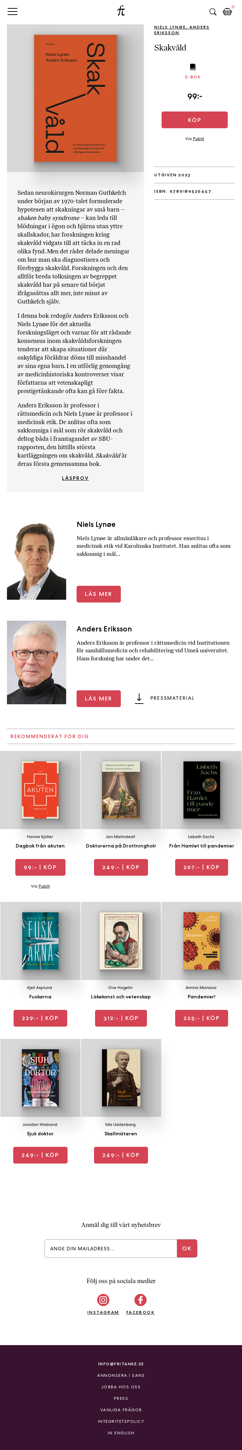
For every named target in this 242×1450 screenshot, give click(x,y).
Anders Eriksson (104, 628)
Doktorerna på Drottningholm (122, 846)
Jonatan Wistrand (39, 1124)
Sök (213, 12)
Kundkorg (227, 12)
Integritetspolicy (121, 1421)
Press (121, 1398)
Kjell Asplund (39, 987)
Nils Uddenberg (120, 1124)
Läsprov (75, 478)
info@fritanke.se (121, 1363)
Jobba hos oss (121, 1387)
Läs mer (98, 594)
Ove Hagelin (120, 987)
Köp (194, 120)
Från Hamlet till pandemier (201, 846)
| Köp (40, 867)
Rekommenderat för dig (49, 736)
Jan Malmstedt (120, 836)
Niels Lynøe (170, 27)
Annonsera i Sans (121, 1375)
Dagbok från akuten (40, 846)
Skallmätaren (120, 1133)
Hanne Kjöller (40, 836)
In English (121, 1433)
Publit (198, 138)
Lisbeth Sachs (201, 836)
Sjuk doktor (40, 1133)
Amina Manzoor (201, 987)
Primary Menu (12, 11)
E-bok (193, 76)
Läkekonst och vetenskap (121, 996)
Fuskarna (40, 996)
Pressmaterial (172, 698)
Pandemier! (202, 996)
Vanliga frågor (121, 1410)
